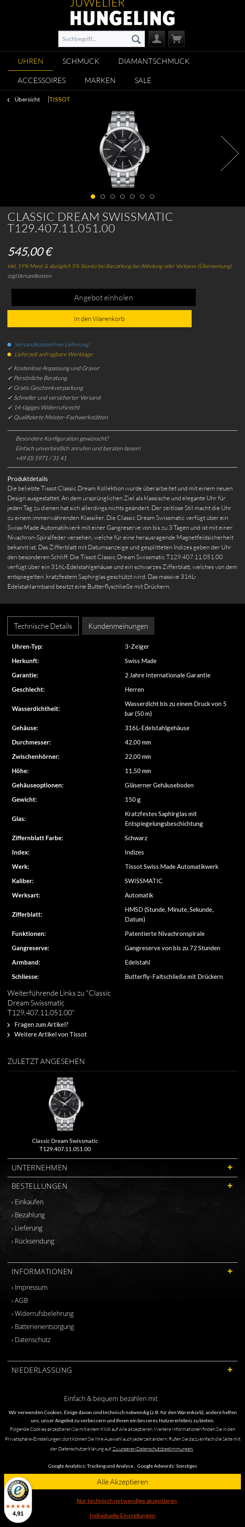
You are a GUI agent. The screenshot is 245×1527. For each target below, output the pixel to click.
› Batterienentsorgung (42, 1326)
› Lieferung (26, 1227)
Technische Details (43, 625)
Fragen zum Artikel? (38, 1024)
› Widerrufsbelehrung (42, 1313)
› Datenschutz (30, 1339)
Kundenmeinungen (118, 625)
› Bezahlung (28, 1214)
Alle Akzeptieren (122, 1481)
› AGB (19, 1300)
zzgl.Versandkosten (29, 275)
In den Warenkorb (99, 319)
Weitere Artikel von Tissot (47, 1034)
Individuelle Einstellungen (122, 1515)
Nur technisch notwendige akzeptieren (127, 1500)
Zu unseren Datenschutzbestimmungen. (152, 1449)
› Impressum (29, 1287)
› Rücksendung (32, 1241)
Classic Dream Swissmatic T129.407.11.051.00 (65, 1144)
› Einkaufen (27, 1201)
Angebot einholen (103, 297)
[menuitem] (101, 39)
